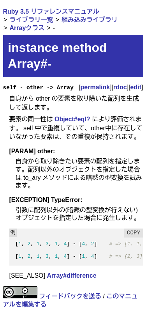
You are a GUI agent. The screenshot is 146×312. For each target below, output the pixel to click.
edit (135, 87)
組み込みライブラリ (90, 19)
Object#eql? (72, 119)
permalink (95, 87)
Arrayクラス (26, 28)
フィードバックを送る (70, 296)
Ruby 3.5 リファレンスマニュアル (51, 11)
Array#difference (71, 275)
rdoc (120, 87)
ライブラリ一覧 (31, 19)
